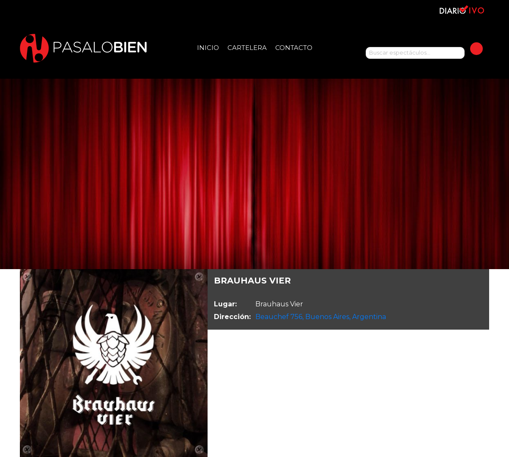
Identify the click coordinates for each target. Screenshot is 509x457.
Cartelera (247, 48)
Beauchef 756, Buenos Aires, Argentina (320, 317)
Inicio (208, 48)
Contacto (293, 48)
